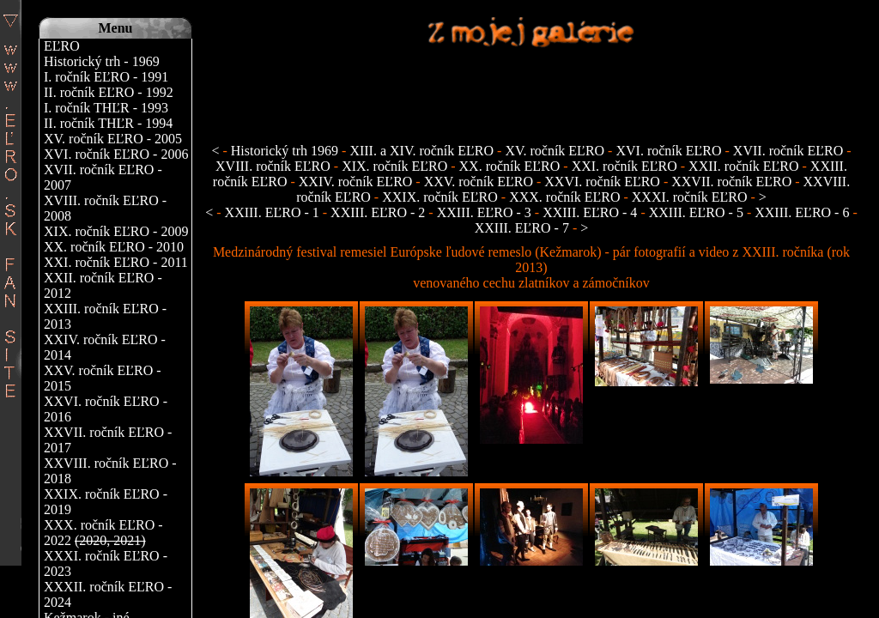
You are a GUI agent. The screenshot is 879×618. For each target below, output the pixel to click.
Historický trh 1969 (284, 150)
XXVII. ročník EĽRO (731, 181)
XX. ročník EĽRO (510, 166)
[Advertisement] (531, 86)
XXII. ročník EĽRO (743, 166)
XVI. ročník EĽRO (668, 150)
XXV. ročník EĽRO (478, 181)
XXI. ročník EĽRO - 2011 (116, 262)
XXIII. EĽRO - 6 (803, 212)
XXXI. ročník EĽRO (689, 197)
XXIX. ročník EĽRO (440, 197)
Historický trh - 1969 (102, 61)
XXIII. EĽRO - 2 (379, 212)
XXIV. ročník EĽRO (355, 181)
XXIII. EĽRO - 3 (486, 212)
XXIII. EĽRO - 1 (274, 212)
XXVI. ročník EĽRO (602, 181)
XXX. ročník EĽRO (564, 197)
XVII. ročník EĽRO (788, 150)
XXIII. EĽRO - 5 (698, 212)
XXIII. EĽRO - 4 (591, 212)
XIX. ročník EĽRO (394, 166)
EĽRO (62, 46)
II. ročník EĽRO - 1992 (108, 92)
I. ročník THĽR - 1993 (106, 107)
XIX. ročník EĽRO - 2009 (116, 231)
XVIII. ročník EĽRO (274, 166)
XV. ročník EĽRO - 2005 (113, 138)
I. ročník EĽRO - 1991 (106, 77)
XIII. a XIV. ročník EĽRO (421, 150)
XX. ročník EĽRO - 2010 (114, 246)
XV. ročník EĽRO (554, 150)
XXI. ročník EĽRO (624, 166)
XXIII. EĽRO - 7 (524, 228)
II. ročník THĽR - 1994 (108, 123)
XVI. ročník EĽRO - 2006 (116, 154)
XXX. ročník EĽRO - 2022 (103, 533)
